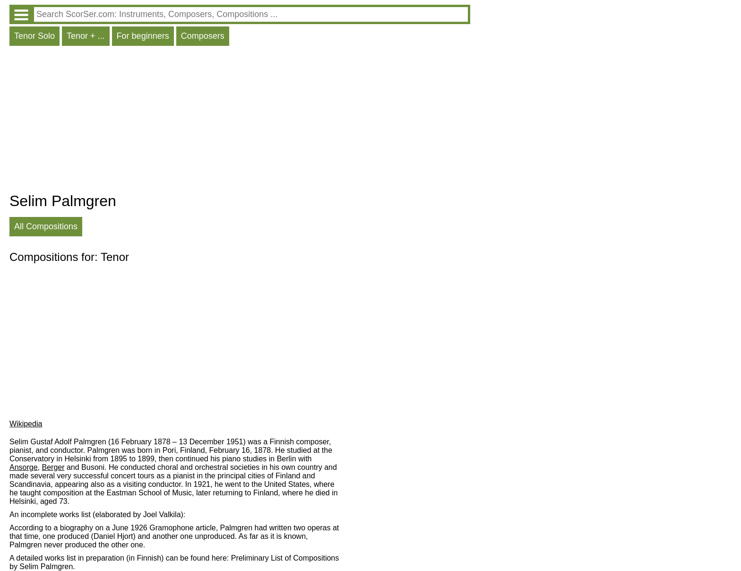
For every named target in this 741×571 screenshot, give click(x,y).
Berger (53, 467)
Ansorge (23, 467)
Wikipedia (25, 424)
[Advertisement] (239, 121)
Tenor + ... (86, 36)
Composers (202, 36)
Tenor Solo (34, 36)
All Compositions (46, 226)
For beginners (143, 36)
